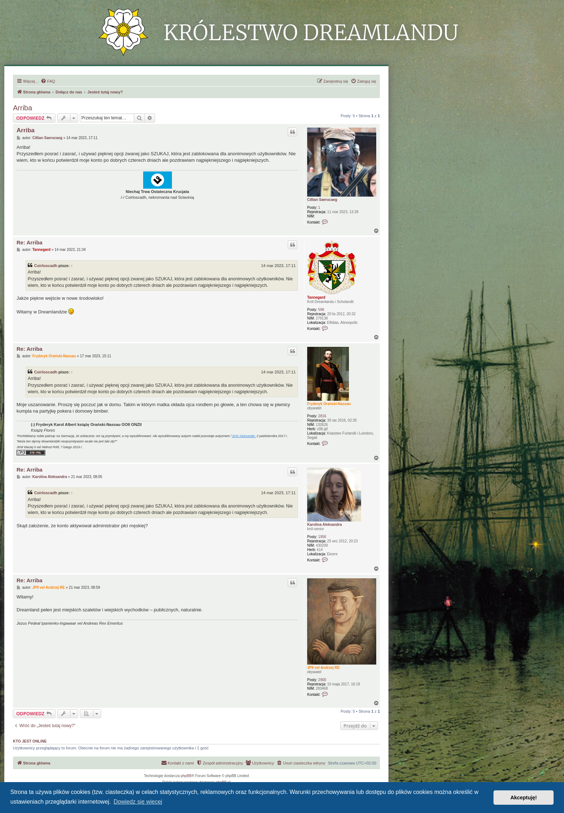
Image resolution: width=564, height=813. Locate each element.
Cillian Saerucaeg (322, 200)
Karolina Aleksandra (324, 525)
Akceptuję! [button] (523, 797)
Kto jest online (30, 741)
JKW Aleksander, (244, 436)
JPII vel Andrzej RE (323, 668)
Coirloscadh (45, 265)
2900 (322, 680)
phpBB (186, 776)
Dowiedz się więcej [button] (138, 802)
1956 (322, 537)
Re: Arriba (29, 242)
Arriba (22, 108)
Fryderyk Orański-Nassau (329, 404)
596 (321, 310)
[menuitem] (48, 81)
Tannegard (316, 297)
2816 (322, 416)
